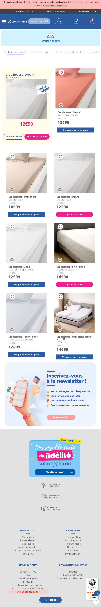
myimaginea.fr (73, 553)
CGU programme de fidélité (28, 588)
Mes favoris (27, 543)
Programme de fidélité (56, 11)
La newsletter (28, 540)
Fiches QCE (28, 553)
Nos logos (73, 550)
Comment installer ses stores (73, 578)
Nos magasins (73, 540)
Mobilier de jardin (73, 574)
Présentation (73, 537)
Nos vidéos (73, 547)
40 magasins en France (24, 11)
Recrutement (84, 11)
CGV (28, 574)
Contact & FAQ (28, 571)
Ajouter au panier (37, 136)
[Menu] (96, 579)
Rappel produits (27, 591)
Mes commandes (27, 547)
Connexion (28, 537)
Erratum (28, 581)
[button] (97, 593)
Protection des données (27, 550)
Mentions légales (27, 578)
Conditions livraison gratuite (28, 585)
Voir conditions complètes (55, 5)
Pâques (73, 571)
